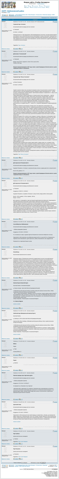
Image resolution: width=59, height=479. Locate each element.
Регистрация (47, 6)
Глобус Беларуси (40, 3)
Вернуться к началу (6, 48)
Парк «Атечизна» (21, 45)
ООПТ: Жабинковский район (13, 11)
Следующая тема (53, 17)
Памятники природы (47, 14)
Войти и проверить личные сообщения (37, 7)
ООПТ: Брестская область (24, 466)
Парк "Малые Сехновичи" (23, 154)
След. (9, 12)
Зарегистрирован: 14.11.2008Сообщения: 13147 (7, 31)
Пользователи (35, 6)
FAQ (25, 6)
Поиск (29, 6)
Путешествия (39, 14)
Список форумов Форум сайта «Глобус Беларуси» (25, 14)
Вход (47, 7)
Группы (41, 6)
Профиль (27, 7)
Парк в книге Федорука (22, 441)
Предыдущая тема (45, 17)
